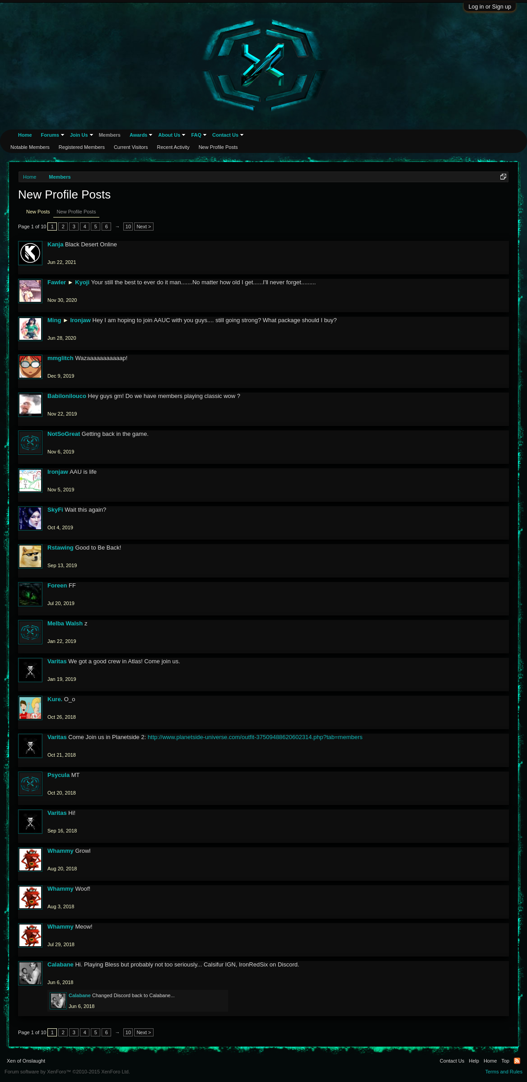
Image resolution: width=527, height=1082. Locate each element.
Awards (139, 135)
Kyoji (82, 282)
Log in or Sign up (489, 7)
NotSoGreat (63, 433)
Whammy (60, 850)
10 (128, 226)
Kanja (55, 244)
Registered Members (82, 147)
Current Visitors (131, 147)
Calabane (60, 964)
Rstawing (60, 547)
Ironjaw (80, 320)
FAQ (196, 135)
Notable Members (30, 147)
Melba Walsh (65, 623)
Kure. (54, 699)
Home (25, 135)
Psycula (58, 775)
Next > (143, 226)
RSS (517, 1061)
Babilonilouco (66, 396)
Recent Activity (173, 147)
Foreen (57, 585)
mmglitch (60, 358)
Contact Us (225, 135)
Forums (50, 135)
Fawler (56, 282)
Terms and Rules (503, 1071)
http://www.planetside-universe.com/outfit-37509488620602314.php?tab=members (255, 737)
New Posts (38, 211)
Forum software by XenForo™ (67, 1071)
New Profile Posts (76, 211)
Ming (54, 320)
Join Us (79, 135)
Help (474, 1061)
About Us (169, 135)
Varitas (57, 661)
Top (505, 1061)
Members (110, 135)
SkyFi (55, 509)
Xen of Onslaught (26, 1061)
